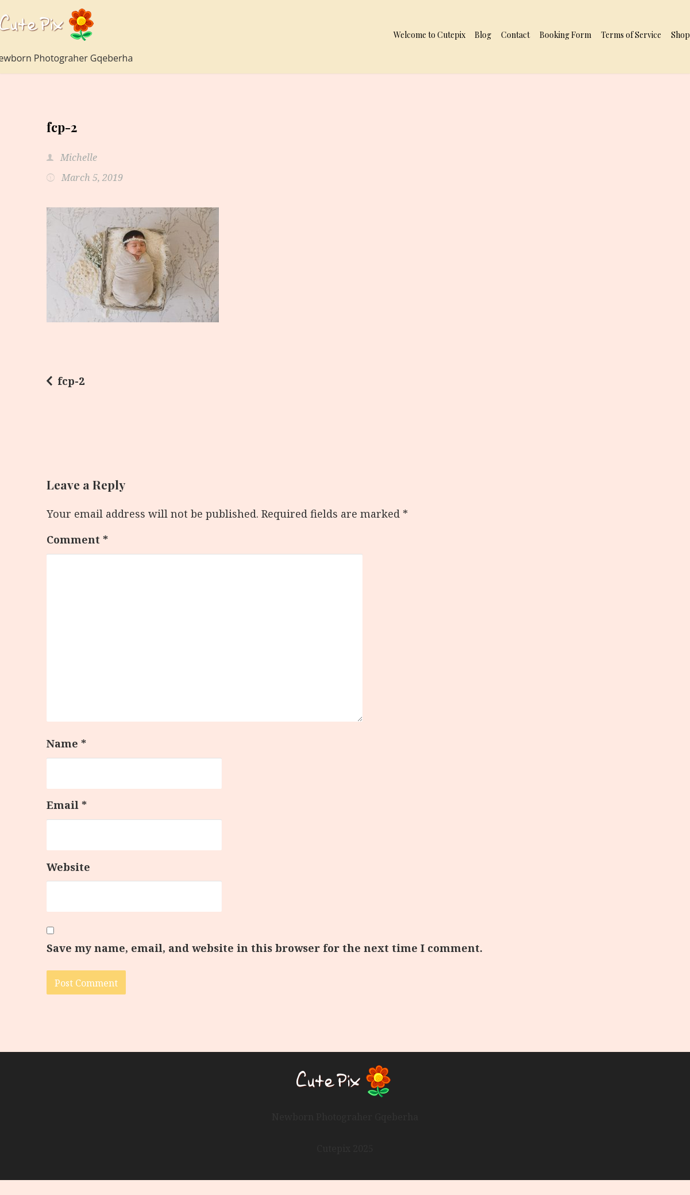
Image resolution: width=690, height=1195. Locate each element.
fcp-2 (70, 381)
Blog (483, 34)
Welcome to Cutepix (429, 34)
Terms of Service (631, 34)
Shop (680, 34)
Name (66, 743)
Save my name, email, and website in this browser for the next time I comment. (265, 948)
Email (67, 805)
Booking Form (565, 34)
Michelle (77, 157)
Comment (77, 539)
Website (68, 867)
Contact (515, 34)
